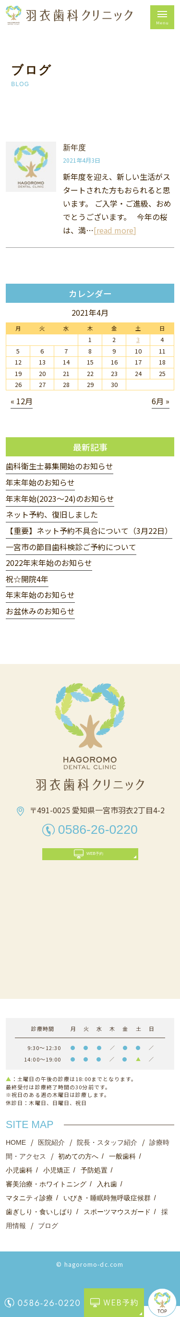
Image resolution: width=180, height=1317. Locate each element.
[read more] (115, 230)
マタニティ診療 (29, 1209)
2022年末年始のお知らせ (49, 562)
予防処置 (94, 1181)
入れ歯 (107, 1195)
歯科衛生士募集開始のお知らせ (59, 466)
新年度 (74, 148)
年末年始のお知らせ (40, 482)
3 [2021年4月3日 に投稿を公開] (138, 339)
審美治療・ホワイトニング (46, 1195)
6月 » (160, 401)
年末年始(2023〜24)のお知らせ (60, 498)
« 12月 (22, 401)
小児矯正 (56, 1181)
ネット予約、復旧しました (52, 514)
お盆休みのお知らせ (40, 611)
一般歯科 (122, 1167)
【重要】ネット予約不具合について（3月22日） (89, 530)
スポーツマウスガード (117, 1223)
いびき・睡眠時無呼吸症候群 (107, 1209)
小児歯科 (19, 1181)
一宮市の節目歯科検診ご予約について (71, 547)
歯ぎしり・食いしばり (39, 1223)
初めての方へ (78, 1167)
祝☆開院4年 (27, 579)
